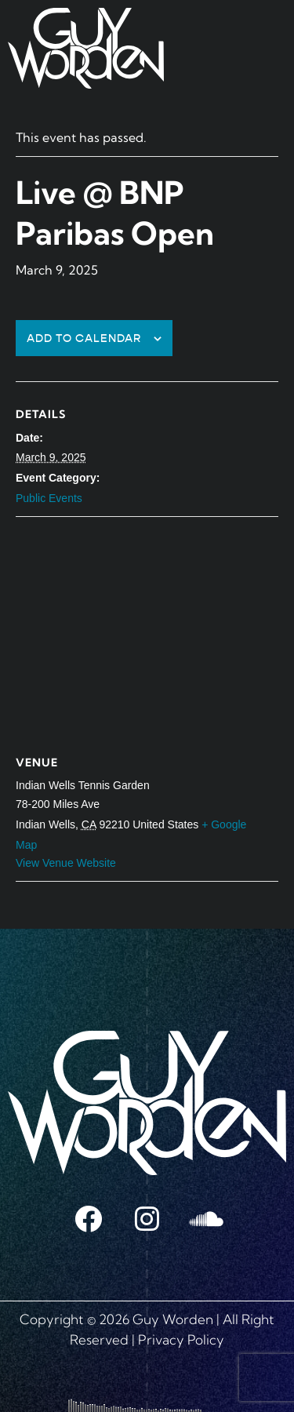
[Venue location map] (147, 630)
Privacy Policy (181, 1339)
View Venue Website (66, 863)
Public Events (49, 498)
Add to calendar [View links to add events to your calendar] (84, 338)
